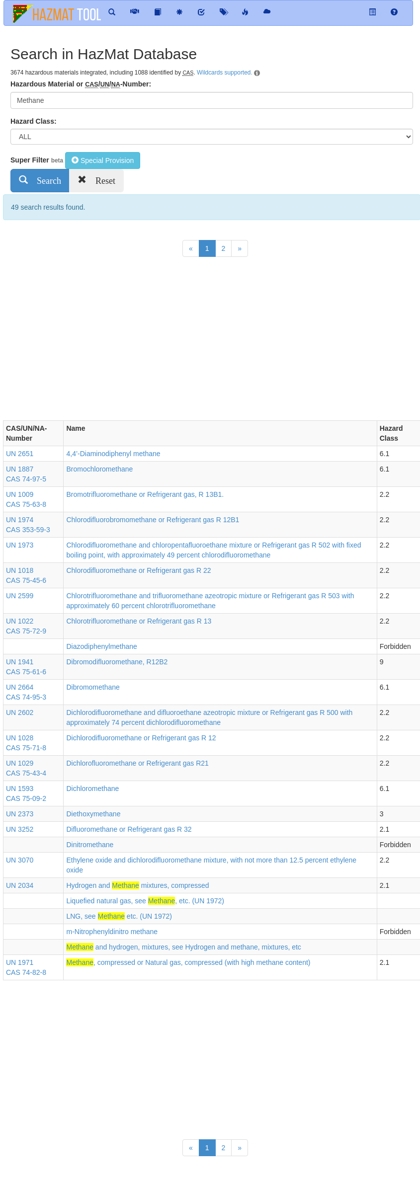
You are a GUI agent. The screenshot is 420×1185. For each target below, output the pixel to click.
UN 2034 (19, 885)
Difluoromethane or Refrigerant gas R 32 (128, 829)
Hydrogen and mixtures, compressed (137, 885)
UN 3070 (19, 860)
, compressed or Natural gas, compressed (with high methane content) (188, 962)
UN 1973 (19, 545)
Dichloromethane (92, 788)
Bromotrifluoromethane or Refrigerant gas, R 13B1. (145, 494)
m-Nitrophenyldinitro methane (112, 932)
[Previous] (190, 248)
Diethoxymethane (93, 814)
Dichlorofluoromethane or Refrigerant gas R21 (137, 763)
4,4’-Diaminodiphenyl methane (113, 454)
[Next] (239, 248)
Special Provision (103, 160)
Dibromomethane (92, 687)
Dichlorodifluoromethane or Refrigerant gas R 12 (141, 738)
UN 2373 (19, 814)
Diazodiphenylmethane (101, 646)
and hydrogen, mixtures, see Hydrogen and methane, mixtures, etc (183, 947)
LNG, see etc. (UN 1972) (118, 916)
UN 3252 (19, 829)
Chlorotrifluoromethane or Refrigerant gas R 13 (138, 621)
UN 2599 (19, 596)
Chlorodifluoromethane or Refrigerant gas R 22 (138, 570)
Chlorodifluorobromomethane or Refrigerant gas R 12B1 (152, 520)
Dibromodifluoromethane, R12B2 (117, 662)
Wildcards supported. (224, 72)
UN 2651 (19, 454)
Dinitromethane (89, 845)
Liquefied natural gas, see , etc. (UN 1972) (145, 901)
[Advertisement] (184, 340)
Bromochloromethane (99, 469)
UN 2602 (19, 712)
